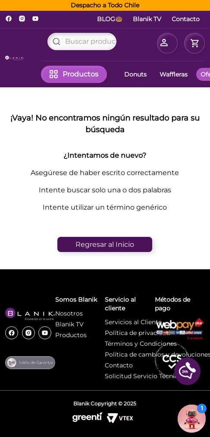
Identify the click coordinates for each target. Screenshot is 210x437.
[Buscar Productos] (56, 41)
